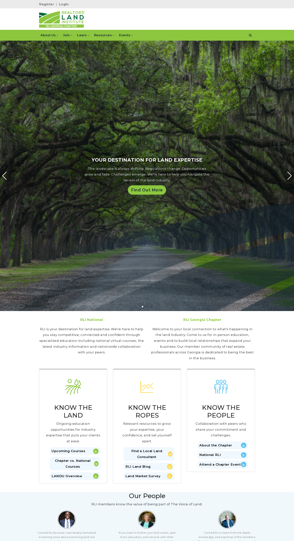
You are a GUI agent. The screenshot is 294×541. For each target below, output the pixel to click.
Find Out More (147, 189)
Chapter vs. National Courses (77, 463)
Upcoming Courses (75, 451)
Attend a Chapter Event (222, 464)
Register (46, 4)
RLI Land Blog (148, 466)
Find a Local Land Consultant (151, 454)
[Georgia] (62, 19)
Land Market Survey (148, 476)
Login (64, 4)
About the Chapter (222, 445)
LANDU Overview (75, 476)
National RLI (222, 455)
